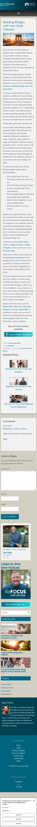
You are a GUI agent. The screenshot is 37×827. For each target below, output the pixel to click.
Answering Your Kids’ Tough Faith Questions (18, 366)
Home (18, 745)
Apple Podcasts (17, 245)
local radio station (21, 242)
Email (4, 504)
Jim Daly (7, 6)
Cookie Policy (18, 758)
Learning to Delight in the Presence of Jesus (12, 637)
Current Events (6, 684)
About (18, 748)
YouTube (18, 787)
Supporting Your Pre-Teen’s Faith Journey (19, 383)
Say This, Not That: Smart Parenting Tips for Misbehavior (18, 401)
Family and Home (14, 343)
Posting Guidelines (18, 750)
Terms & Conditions (18, 753)
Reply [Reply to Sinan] (5, 439)
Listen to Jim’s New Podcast (11, 565)
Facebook (18, 781)
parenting (10, 346)
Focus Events (6, 691)
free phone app (9, 251)
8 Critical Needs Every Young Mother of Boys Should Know (13, 670)
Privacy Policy (18, 756)
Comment (5, 469)
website (22, 321)
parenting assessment (15, 258)
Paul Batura (8, 555)
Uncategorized (6, 694)
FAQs (18, 761)
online (5, 245)
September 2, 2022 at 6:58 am (15, 429)
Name (4, 494)
